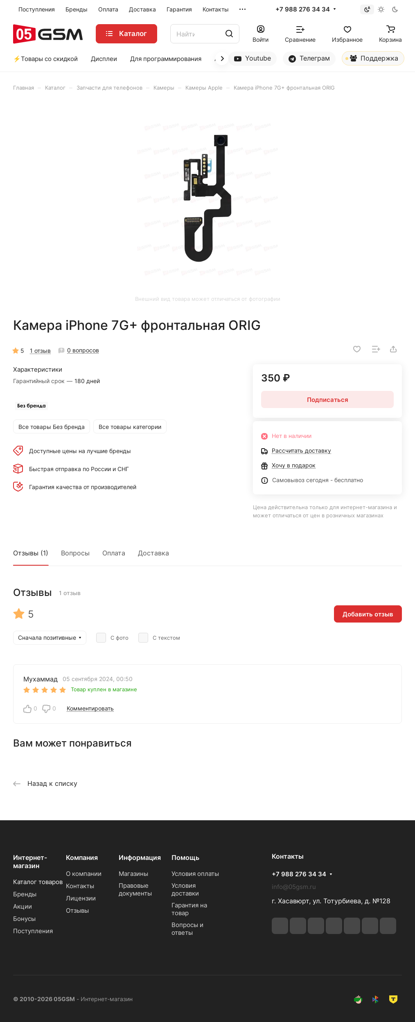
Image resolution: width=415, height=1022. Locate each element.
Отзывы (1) (30, 553)
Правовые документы (135, 889)
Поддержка (371, 59)
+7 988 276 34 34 (302, 9)
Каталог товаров (38, 882)
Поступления (33, 931)
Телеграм (309, 58)
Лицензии (81, 898)
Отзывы (77, 910)
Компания (82, 857)
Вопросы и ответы (187, 928)
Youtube (252, 58)
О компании (83, 874)
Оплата (113, 553)
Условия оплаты (195, 874)
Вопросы (75, 553)
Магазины (133, 874)
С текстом (159, 638)
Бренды (24, 894)
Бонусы (24, 919)
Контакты (80, 886)
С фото (112, 638)
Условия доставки (185, 889)
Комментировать (90, 708)
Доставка (153, 553)
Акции (22, 906)
